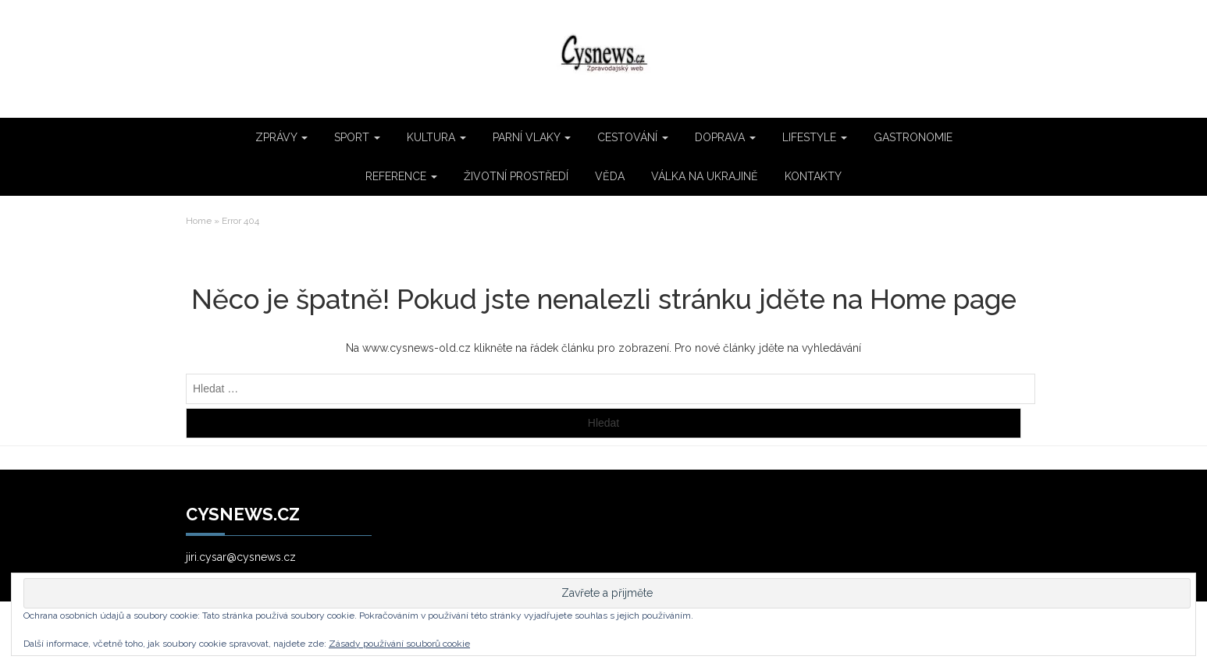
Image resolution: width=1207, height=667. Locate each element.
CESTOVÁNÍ (632, 137)
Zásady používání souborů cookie (399, 643)
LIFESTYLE (814, 137)
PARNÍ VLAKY (532, 137)
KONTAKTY (813, 176)
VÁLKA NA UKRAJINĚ (704, 176)
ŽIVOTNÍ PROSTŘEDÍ (516, 176)
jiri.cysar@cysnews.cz (241, 557)
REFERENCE (401, 176)
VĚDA (610, 176)
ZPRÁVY (281, 137)
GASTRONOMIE (913, 137)
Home (199, 220)
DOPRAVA (725, 137)
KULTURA (436, 137)
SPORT (357, 137)
